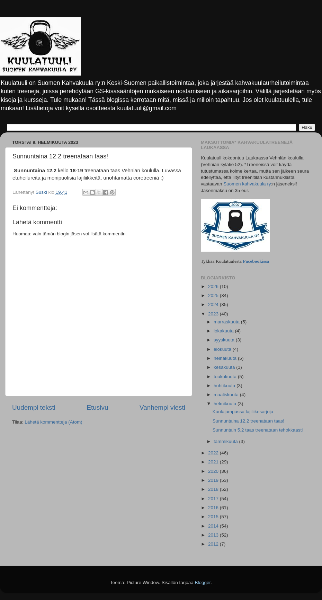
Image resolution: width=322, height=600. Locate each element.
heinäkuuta (226, 358)
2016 (214, 507)
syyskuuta (225, 339)
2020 (214, 471)
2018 (214, 489)
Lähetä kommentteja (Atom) (53, 422)
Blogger (203, 582)
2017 (214, 498)
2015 (214, 516)
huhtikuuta (225, 385)
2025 (214, 295)
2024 (214, 304)
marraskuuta (227, 321)
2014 (214, 526)
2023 (214, 313)
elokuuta (223, 349)
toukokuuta (226, 376)
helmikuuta (226, 403)
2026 (214, 286)
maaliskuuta (227, 394)
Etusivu (97, 407)
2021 (214, 461)
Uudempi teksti (33, 407)
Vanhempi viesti (162, 407)
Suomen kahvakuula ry (247, 183)
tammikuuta (226, 441)
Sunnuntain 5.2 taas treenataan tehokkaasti (258, 430)
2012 (214, 544)
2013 (214, 535)
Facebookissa (256, 261)
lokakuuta (224, 330)
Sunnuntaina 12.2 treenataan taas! (248, 421)
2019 (214, 480)
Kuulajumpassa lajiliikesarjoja (243, 411)
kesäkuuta (225, 367)
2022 (214, 452)
